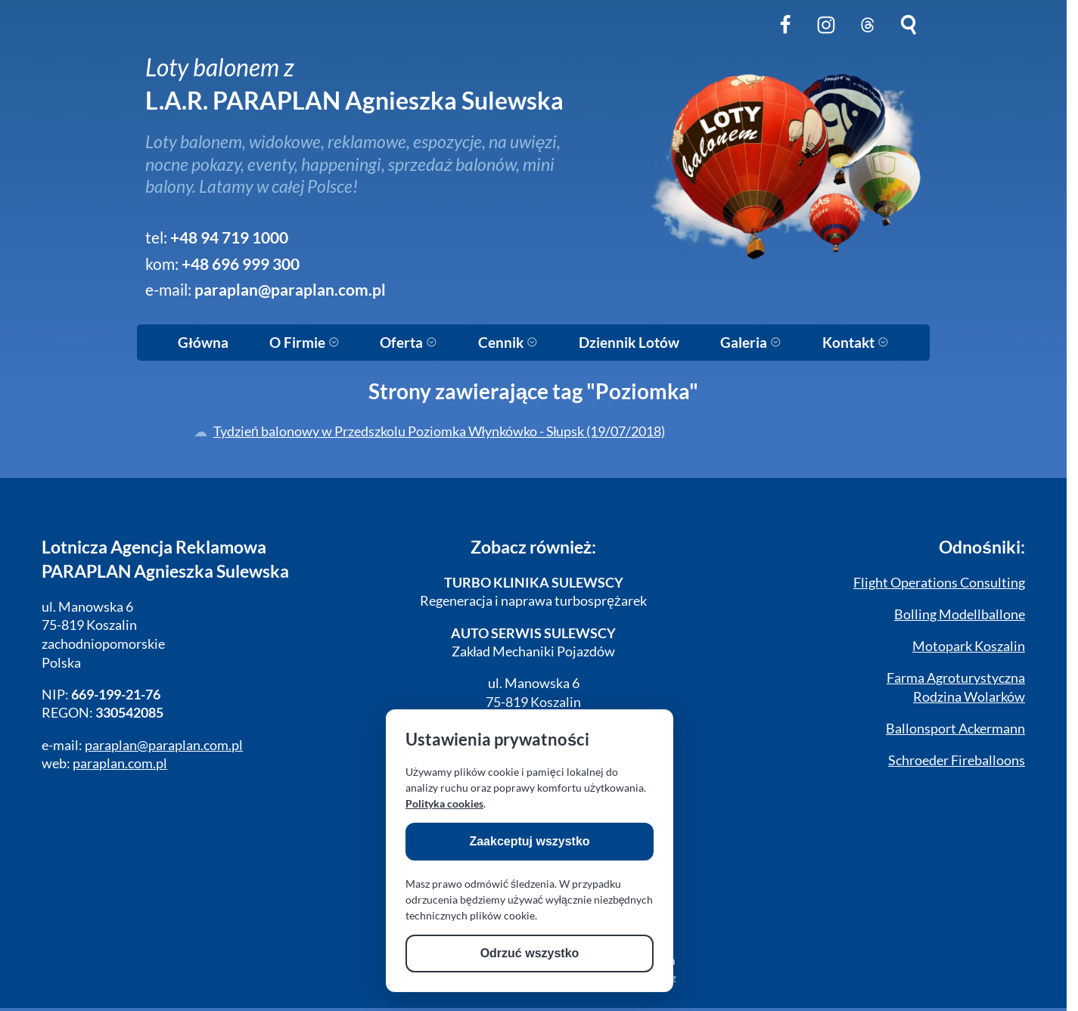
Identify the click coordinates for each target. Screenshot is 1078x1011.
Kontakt (855, 342)
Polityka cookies (444, 803)
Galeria (750, 342)
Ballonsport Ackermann (955, 729)
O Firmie (304, 342)
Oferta (408, 342)
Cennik (508, 342)
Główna (203, 342)
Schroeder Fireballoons (956, 760)
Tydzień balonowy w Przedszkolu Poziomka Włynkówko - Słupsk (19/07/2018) (439, 431)
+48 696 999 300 (241, 264)
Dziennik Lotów (629, 342)
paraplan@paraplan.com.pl (290, 289)
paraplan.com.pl (120, 763)
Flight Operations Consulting (939, 583)
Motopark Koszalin (968, 646)
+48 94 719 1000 (229, 237)
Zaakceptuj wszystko (529, 841)
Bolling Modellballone (959, 614)
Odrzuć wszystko (529, 953)
